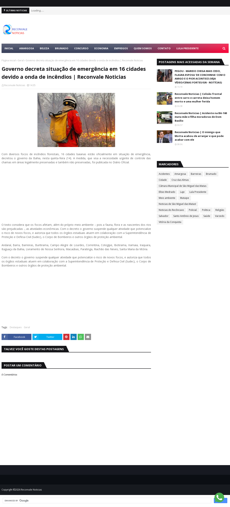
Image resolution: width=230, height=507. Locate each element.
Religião (219, 210)
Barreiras (196, 174)
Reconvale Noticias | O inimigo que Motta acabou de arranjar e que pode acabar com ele (199, 135)
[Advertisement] (76, 195)
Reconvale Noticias (14, 85)
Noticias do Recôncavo (171, 210)
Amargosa (180, 174)
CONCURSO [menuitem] (81, 48)
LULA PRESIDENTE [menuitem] (187, 48)
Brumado (211, 174)
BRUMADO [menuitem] (61, 48)
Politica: (206, 210)
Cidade (163, 180)
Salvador (163, 216)
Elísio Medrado (167, 192)
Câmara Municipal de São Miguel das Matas (182, 186)
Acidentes (164, 174)
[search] (106, 500)
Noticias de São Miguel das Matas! (177, 204)
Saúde (206, 216)
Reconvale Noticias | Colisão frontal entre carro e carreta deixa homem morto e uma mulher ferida (198, 97)
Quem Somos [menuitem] (143, 48)
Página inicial (9, 60)
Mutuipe (184, 198)
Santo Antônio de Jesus (186, 216)
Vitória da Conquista (170, 222)
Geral (21, 60)
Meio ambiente (167, 198)
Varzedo (219, 216)
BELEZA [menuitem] (44, 48)
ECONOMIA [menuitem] (101, 48)
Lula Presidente (197, 192)
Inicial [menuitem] (8, 48)
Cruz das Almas (180, 180)
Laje (182, 192)
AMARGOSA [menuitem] (26, 48)
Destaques (16, 327)
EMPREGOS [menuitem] (121, 48)
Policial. (193, 210)
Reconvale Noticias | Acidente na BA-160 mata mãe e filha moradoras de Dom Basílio (201, 116)
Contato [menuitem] (164, 48)
